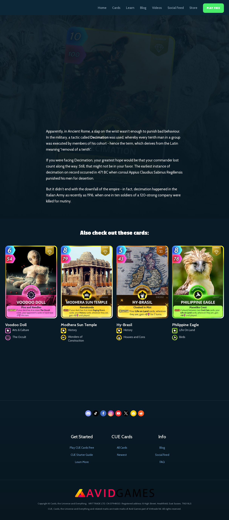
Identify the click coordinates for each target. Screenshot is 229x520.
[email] (133, 413)
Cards (116, 8)
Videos (157, 8)
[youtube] (118, 413)
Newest (122, 455)
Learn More (82, 462)
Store (193, 8)
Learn (130, 8)
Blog (143, 8)
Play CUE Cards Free (82, 447)
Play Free (213, 8)
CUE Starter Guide (82, 455)
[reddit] (141, 413)
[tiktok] (96, 413)
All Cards (122, 447)
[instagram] (111, 413)
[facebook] (103, 413)
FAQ (162, 462)
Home (102, 8)
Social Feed (176, 8)
